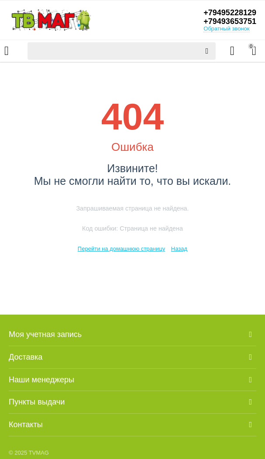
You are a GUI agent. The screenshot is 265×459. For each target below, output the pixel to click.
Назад (179, 248)
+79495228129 (229, 12)
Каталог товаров (6, 51)
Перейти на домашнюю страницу (121, 248)
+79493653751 (229, 21)
